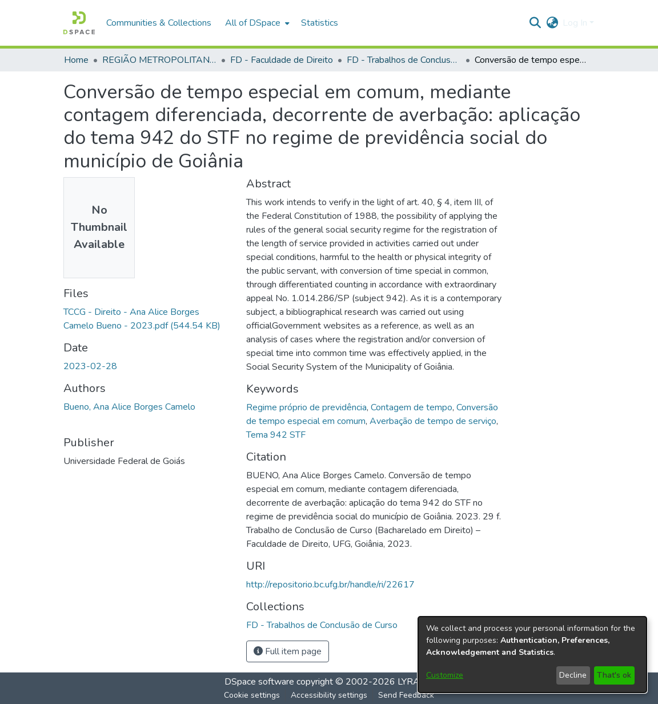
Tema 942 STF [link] (276, 435)
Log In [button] (576, 23)
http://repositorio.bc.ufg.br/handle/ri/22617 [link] (330, 584)
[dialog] (532, 655)
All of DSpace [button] (252, 23)
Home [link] (76, 60)
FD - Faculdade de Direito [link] (281, 60)
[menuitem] (256, 23)
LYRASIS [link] (416, 681)
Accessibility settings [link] (329, 695)
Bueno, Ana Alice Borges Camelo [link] (129, 407)
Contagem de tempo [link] (411, 407)
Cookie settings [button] (252, 695)
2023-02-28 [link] (90, 366)
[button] (79, 22)
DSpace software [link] (259, 681)
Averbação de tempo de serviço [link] (433, 421)
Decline (573, 675)
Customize (444, 675)
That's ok (614, 675)
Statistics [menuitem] (319, 23)
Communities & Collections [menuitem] (158, 23)
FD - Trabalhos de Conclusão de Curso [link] (404, 60)
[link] (322, 625)
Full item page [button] (288, 651)
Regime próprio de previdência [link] (306, 407)
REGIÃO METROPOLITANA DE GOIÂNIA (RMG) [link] (159, 60)
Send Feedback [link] (406, 695)
